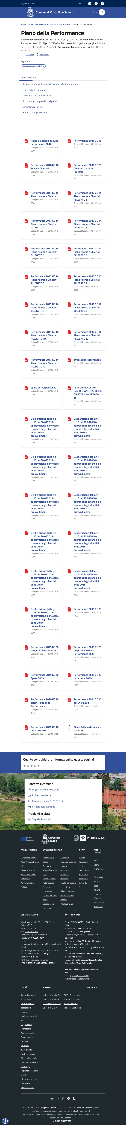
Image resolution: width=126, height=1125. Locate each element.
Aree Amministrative (30, 861)
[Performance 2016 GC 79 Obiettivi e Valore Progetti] (69, 165)
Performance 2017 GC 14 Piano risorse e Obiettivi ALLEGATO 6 (44, 279)
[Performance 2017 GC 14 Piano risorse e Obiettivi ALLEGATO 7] (69, 276)
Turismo (63, 899)
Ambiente (47, 866)
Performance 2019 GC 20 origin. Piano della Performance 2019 (87, 650)
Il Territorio (98, 868)
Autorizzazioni (49, 882)
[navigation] (5, 12)
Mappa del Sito (27, 1087)
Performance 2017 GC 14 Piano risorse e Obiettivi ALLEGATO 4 (44, 251)
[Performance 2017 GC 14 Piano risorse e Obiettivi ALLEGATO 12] (69, 332)
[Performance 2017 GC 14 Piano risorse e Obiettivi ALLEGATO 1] (69, 193)
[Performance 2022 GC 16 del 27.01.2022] (26, 727)
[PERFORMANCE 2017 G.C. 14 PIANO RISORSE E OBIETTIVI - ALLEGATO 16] (69, 388)
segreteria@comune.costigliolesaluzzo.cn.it (39, 950)
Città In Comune (80, 1110)
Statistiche (25, 1083)
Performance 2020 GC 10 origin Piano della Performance (44, 702)
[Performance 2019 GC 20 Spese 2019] (26, 675)
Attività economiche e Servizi (99, 894)
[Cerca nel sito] (102, 12)
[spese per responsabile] (26, 388)
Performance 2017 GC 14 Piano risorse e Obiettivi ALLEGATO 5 (87, 251)
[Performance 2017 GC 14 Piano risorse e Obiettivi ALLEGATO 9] (69, 304)
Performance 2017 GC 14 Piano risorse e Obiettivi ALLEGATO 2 (44, 224)
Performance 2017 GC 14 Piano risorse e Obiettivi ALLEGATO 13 (44, 363)
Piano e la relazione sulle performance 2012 (44, 142)
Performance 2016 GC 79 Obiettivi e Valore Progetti (87, 168)
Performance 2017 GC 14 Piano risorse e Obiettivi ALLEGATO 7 (87, 279)
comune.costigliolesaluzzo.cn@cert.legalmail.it (41, 944)
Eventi (96, 860)
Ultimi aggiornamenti (30, 1079)
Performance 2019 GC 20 (87, 609)
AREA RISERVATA (61, 1121)
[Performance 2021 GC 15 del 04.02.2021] (69, 699)
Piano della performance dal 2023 (87, 728)
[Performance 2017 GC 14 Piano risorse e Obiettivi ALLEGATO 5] (69, 248)
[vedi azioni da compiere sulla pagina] (42, 54)
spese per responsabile (43, 387)
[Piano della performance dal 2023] (69, 727)
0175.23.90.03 (31, 931)
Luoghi (96, 864)
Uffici (23, 866)
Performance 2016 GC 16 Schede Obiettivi (44, 166)
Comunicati (84, 870)
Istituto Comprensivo (73, 999)
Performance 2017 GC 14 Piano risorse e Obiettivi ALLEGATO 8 (44, 307)
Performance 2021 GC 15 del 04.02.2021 (87, 701)
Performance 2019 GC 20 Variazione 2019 (87, 676)
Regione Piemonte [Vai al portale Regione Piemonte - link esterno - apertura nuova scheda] (28, 3)
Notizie (82, 857)
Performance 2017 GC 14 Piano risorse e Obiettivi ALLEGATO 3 (87, 224)
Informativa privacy (29, 1062)
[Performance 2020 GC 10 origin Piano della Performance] (26, 699)
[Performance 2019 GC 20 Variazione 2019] (69, 675)
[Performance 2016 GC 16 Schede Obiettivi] (26, 165)
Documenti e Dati (28, 870)
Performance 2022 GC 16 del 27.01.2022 (44, 728)
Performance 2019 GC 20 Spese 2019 (44, 676)
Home (23, 24)
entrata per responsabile (87, 360)
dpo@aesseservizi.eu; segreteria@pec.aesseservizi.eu (78, 977)
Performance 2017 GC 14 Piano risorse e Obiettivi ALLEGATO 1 (87, 196)
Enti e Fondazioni (28, 874)
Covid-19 (83, 882)
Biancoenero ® (85, 1114)
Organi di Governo (29, 857)
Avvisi (81, 887)
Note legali (25, 1066)
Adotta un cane (71, 1003)
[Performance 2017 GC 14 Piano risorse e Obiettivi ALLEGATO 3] (69, 221)
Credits (24, 1074)
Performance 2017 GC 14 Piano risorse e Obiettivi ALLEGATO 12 (87, 335)
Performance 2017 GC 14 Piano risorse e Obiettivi (44, 194)
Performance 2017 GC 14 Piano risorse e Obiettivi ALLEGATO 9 (87, 307)
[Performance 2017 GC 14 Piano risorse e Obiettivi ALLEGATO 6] (26, 276)
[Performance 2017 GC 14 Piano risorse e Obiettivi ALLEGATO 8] (26, 304)
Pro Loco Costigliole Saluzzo (76, 1007)
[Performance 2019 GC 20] (69, 609)
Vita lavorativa (66, 903)
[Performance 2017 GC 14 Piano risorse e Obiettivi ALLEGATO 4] (26, 248)
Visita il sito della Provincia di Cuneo (58, 999)
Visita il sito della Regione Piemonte (58, 995)
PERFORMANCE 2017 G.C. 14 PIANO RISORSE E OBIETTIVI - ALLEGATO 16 (88, 392)
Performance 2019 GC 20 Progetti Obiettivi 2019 (44, 648)
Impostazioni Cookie (29, 1070)
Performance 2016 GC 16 (87, 141)
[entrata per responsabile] (69, 360)
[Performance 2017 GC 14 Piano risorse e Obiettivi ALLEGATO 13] (26, 360)
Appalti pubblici (49, 878)
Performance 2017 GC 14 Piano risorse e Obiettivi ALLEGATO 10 (44, 335)
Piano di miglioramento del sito (29, 1016)
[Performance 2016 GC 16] (69, 141)
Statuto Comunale (29, 1058)
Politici (24, 887)
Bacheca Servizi (28, 1053)
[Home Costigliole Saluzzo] (51, 12)
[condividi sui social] (27, 54)
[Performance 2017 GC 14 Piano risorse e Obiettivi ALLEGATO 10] (26, 332)
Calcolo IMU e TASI (51, 1007)
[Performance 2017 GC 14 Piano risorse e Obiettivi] (26, 193)
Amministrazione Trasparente (42, 24)
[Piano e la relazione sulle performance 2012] (26, 141)
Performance (64, 24)
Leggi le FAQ (26, 1024)
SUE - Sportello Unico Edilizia (76, 995)
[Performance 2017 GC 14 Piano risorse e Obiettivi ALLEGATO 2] (26, 221)
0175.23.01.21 (30, 928)
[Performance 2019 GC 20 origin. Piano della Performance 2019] (69, 647)
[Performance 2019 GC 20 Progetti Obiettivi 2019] (26, 647)
